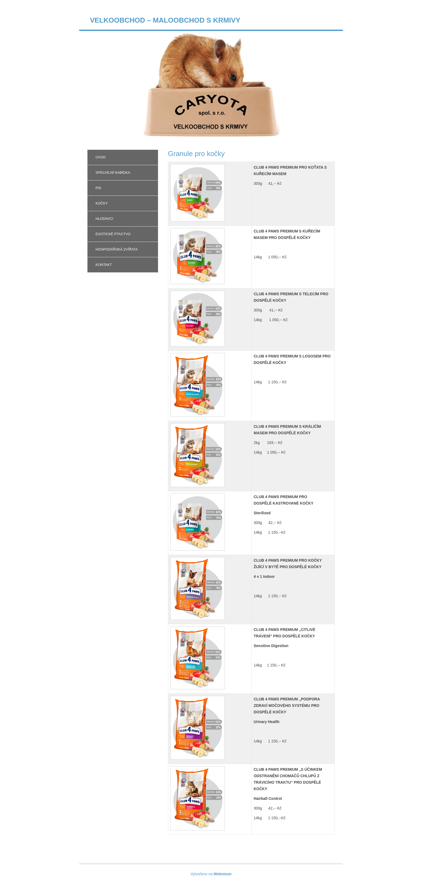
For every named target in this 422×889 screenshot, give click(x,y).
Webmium (223, 874)
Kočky (102, 203)
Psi (98, 188)
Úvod (101, 157)
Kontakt (104, 265)
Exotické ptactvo (113, 234)
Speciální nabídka (113, 173)
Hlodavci (104, 219)
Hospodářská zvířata (117, 249)
